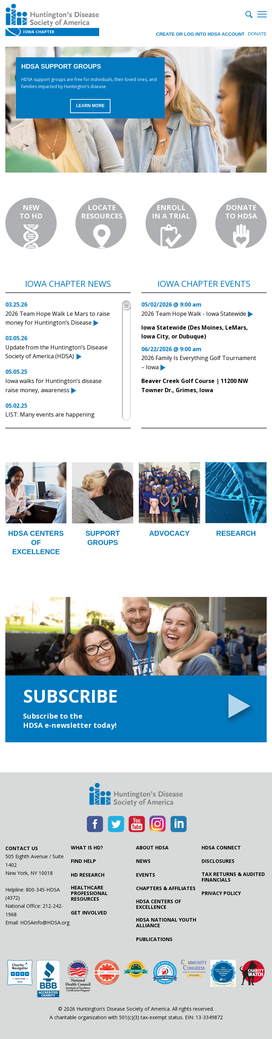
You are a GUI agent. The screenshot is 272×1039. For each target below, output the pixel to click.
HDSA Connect (221, 848)
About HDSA (152, 848)
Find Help (83, 861)
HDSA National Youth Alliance (166, 922)
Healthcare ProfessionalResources (89, 893)
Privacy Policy (221, 893)
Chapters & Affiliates (166, 888)
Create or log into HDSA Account (199, 33)
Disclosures (218, 861)
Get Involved (89, 913)
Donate (257, 33)
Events (145, 875)
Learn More (90, 106)
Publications (154, 939)
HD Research (87, 875)
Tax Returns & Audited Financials (233, 877)
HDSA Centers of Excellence (158, 904)
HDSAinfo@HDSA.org (44, 922)
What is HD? (87, 848)
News (143, 861)
